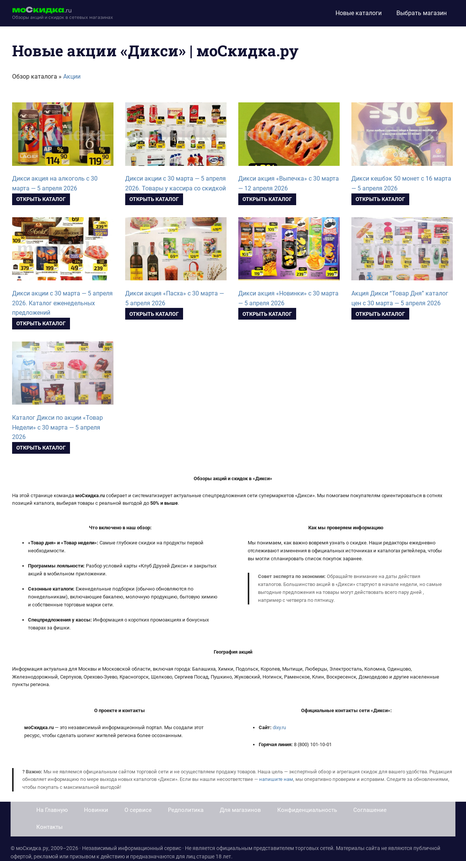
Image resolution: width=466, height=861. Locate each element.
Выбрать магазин (421, 13)
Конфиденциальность (307, 810)
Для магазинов (240, 810)
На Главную (52, 810)
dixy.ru (279, 727)
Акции (72, 76)
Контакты (49, 827)
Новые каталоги (359, 13)
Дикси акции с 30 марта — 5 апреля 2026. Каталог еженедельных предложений (62, 303)
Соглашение (370, 810)
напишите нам (276, 779)
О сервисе (138, 810)
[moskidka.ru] (62, 13)
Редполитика (185, 810)
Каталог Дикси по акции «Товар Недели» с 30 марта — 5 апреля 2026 (57, 427)
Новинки (96, 810)
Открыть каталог (41, 199)
